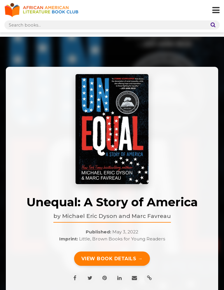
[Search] (211, 25)
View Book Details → (112, 258)
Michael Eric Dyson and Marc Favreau (116, 215)
